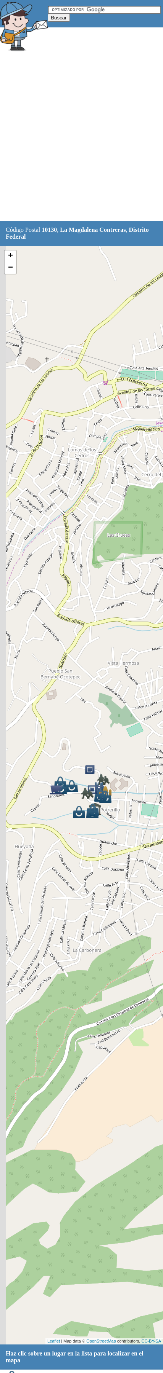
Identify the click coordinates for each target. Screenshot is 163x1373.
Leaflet (53, 1341)
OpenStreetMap (101, 1341)
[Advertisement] (81, 137)
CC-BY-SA (151, 1341)
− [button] (10, 268)
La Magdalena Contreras (93, 229)
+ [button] (10, 256)
